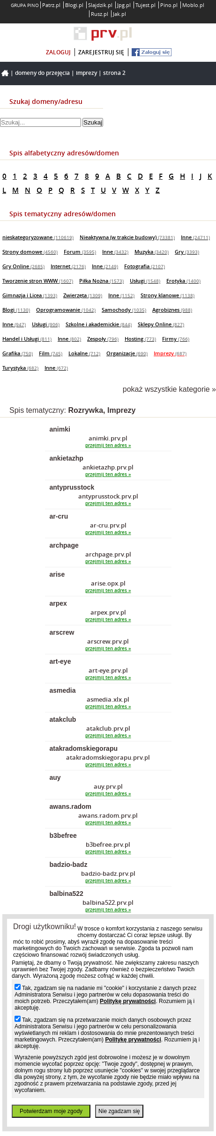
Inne (195, 237)
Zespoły (103, 338)
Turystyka (20, 367)
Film (50, 353)
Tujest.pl (145, 4)
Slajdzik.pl (100, 4)
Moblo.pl (193, 4)
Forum (80, 251)
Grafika (17, 353)
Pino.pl (169, 4)
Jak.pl (119, 13)
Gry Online (23, 266)
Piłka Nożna (101, 280)
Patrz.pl (51, 4)
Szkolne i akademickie (99, 324)
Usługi (145, 280)
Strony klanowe (167, 295)
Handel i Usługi (27, 338)
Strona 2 (114, 73)
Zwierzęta (82, 295)
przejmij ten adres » (108, 445)
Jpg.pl (124, 4)
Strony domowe (30, 251)
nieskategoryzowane (38, 237)
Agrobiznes (172, 309)
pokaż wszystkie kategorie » (169, 389)
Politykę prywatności (128, 1001)
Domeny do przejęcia (42, 73)
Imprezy (86, 73)
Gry (187, 251)
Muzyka (151, 251)
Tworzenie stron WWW (37, 280)
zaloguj (58, 52)
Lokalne (84, 353)
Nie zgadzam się (119, 1111)
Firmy (175, 338)
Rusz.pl (99, 13)
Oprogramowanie (66, 309)
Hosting (140, 338)
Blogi (16, 309)
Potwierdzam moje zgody (51, 1111)
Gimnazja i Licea (29, 295)
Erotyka (183, 280)
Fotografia (144, 266)
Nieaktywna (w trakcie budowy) (127, 237)
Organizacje (127, 353)
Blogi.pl (74, 4)
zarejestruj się (101, 52)
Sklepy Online (161, 324)
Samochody (124, 309)
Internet (68, 266)
